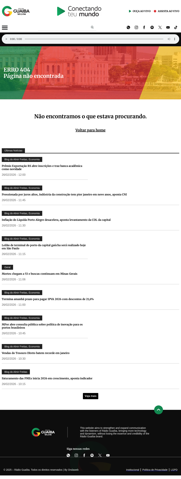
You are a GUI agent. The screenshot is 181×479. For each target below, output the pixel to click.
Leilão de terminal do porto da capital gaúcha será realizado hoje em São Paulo (44, 246)
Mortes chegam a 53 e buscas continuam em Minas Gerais (39, 273)
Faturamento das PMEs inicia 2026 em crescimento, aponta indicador (47, 378)
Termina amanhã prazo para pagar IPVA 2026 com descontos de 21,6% (48, 299)
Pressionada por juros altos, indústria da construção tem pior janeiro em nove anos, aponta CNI (64, 194)
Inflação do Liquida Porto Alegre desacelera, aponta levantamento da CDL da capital (56, 219)
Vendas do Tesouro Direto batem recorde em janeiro (35, 353)
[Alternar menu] (5, 27)
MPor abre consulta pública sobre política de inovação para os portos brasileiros (42, 326)
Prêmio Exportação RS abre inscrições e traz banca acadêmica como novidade (42, 167)
